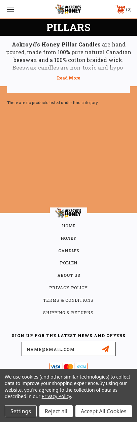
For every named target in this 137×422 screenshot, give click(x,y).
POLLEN (68, 262)
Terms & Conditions (68, 300)
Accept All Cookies (104, 411)
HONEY (68, 238)
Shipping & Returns (68, 312)
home (68, 225)
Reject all (56, 411)
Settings (20, 411)
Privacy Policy (68, 287)
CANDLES (68, 250)
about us (68, 275)
